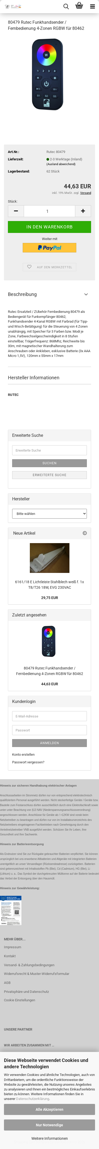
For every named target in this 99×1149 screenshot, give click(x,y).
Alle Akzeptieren (49, 1109)
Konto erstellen (23, 755)
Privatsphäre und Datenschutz (26, 992)
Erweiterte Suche (50, 475)
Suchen (50, 463)
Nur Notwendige (49, 1125)
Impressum (12, 947)
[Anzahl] (49, 211)
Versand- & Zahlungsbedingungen (29, 965)
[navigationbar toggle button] (92, 6)
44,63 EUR (49, 684)
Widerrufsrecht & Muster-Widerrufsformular (36, 974)
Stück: (12, 201)
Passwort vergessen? (28, 762)
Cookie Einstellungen (19, 1000)
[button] (16, 211)
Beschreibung (22, 294)
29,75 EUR (49, 598)
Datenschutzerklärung (32, 1099)
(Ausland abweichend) (61, 164)
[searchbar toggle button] (66, 6)
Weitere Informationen (49, 1138)
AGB (7, 983)
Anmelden (49, 743)
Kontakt (10, 956)
